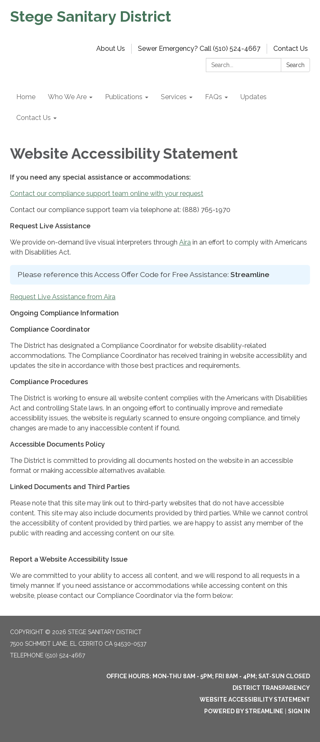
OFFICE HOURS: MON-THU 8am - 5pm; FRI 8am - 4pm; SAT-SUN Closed (208, 676)
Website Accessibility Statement (255, 699)
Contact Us (290, 48)
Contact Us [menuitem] (33, 118)
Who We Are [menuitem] (67, 97)
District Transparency (271, 688)
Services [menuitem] (174, 97)
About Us (110, 48)
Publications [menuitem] (123, 97)
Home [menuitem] (25, 97)
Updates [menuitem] (253, 97)
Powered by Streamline (243, 711)
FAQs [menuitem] (213, 97)
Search (295, 65)
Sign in (299, 711)
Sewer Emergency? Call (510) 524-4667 (199, 48)
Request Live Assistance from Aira (62, 297)
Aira (185, 242)
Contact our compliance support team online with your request (106, 193)
